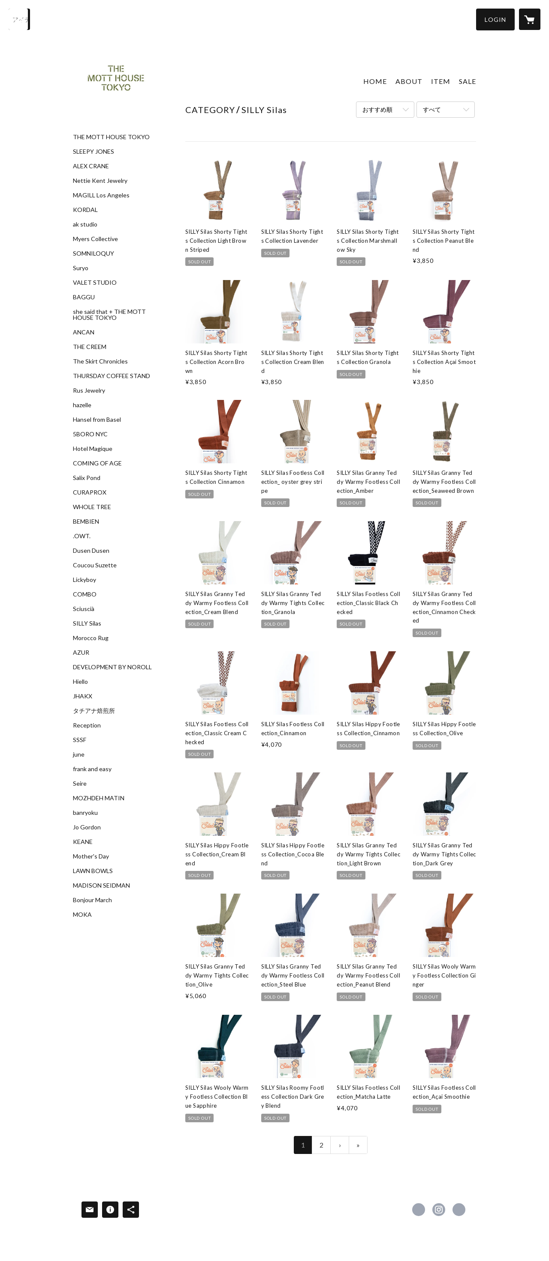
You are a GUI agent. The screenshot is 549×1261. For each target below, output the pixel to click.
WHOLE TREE (92, 507)
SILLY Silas (87, 623)
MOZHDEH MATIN (98, 798)
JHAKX (82, 696)
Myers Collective (95, 239)
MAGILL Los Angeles (101, 195)
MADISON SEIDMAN (101, 885)
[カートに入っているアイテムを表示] (529, 19)
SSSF (79, 740)
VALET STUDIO (95, 283)
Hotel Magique (92, 449)
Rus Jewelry (89, 391)
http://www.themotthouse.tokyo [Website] (458, 1209)
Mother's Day (91, 856)
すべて (432, 109)
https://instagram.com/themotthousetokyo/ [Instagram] (438, 1209)
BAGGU (84, 297)
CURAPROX (89, 492)
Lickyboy (84, 580)
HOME (375, 81)
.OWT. (81, 536)
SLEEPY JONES (93, 152)
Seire (80, 784)
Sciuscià (83, 609)
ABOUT (408, 81)
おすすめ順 (377, 109)
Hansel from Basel (97, 420)
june (78, 754)
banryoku (85, 813)
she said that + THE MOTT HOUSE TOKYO (109, 315)
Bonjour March (92, 900)
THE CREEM (89, 347)
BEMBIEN (86, 522)
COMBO (85, 594)
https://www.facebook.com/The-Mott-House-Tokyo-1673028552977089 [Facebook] (418, 1209)
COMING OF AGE (97, 463)
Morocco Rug (91, 638)
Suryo (80, 268)
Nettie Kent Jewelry (100, 181)
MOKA (82, 915)
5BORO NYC (90, 434)
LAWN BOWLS (93, 871)
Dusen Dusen (91, 551)
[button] (495, 19)
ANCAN (83, 332)
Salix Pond (86, 478)
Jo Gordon (87, 827)
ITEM (440, 81)
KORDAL (85, 210)
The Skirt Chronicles (100, 361)
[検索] (19, 19)
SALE (467, 81)
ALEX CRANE (91, 166)
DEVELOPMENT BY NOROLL (112, 667)
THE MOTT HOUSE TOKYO (111, 137)
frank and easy (92, 769)
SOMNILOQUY (93, 253)
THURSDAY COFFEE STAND (111, 376)
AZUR (81, 653)
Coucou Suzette (95, 565)
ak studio (85, 224)
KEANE (83, 842)
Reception (87, 725)
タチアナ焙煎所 (94, 711)
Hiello (80, 682)
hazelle (82, 405)
